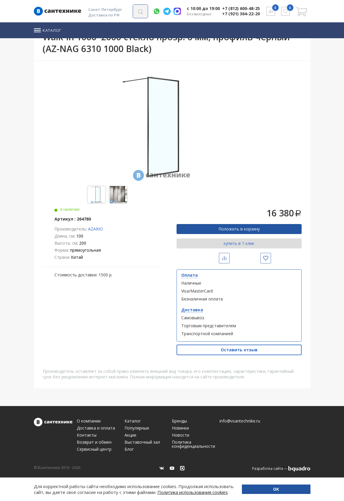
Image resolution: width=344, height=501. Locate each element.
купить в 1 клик (239, 243)
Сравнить (228, 257)
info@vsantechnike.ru (240, 421)
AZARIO (95, 229)
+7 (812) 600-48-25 (241, 8)
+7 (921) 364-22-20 (241, 13)
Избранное (270, 257)
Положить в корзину (239, 229)
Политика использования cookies (160, 492)
